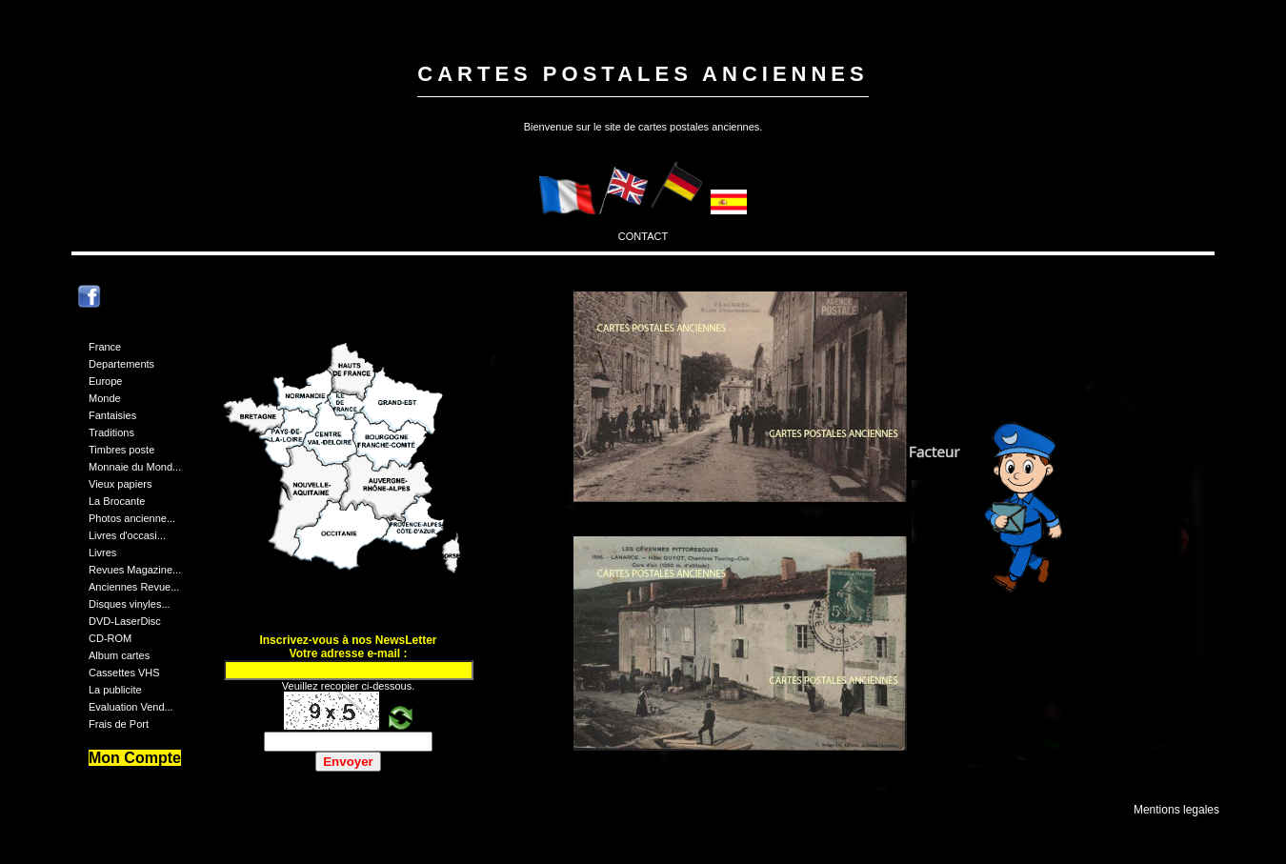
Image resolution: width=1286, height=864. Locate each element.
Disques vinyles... (130, 604)
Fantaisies (112, 415)
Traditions (111, 432)
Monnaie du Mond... (135, 466)
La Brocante (117, 501)
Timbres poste (121, 449)
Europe (105, 381)
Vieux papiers (120, 484)
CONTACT (643, 236)
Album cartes (119, 655)
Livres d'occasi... (127, 535)
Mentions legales (1176, 809)
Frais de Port (119, 724)
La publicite (115, 689)
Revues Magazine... (135, 569)
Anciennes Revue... (134, 587)
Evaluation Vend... (131, 707)
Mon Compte (135, 758)
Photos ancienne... (132, 518)
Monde (105, 398)
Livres (102, 552)
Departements (121, 364)
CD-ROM (110, 638)
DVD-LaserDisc (125, 621)
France (105, 346)
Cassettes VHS (124, 672)
